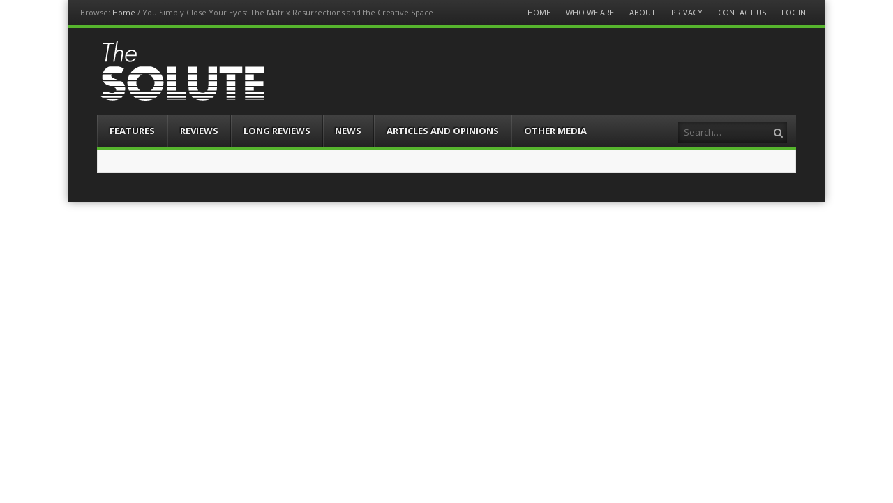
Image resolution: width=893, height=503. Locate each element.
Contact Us (742, 12)
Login (793, 12)
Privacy (687, 12)
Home (123, 12)
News (348, 130)
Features (132, 130)
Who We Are (590, 12)
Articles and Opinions (443, 130)
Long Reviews (276, 130)
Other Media (555, 130)
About (642, 12)
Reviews (199, 130)
